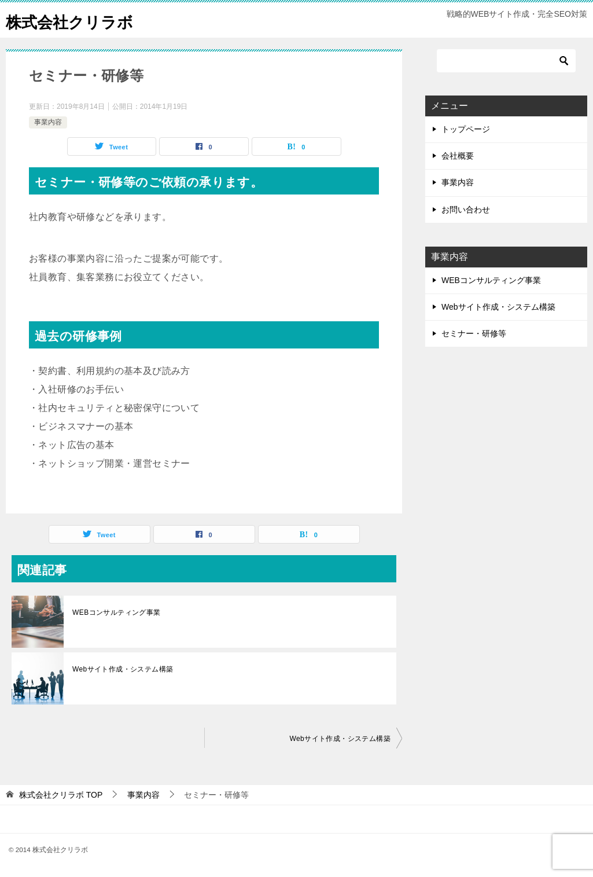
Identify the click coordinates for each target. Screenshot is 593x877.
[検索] (506, 60)
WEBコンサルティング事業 (116, 612)
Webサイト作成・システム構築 (122, 669)
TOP (60, 794)
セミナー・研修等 (473, 333)
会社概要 (457, 155)
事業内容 (48, 122)
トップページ (465, 129)
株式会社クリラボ (76, 20)
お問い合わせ (465, 209)
